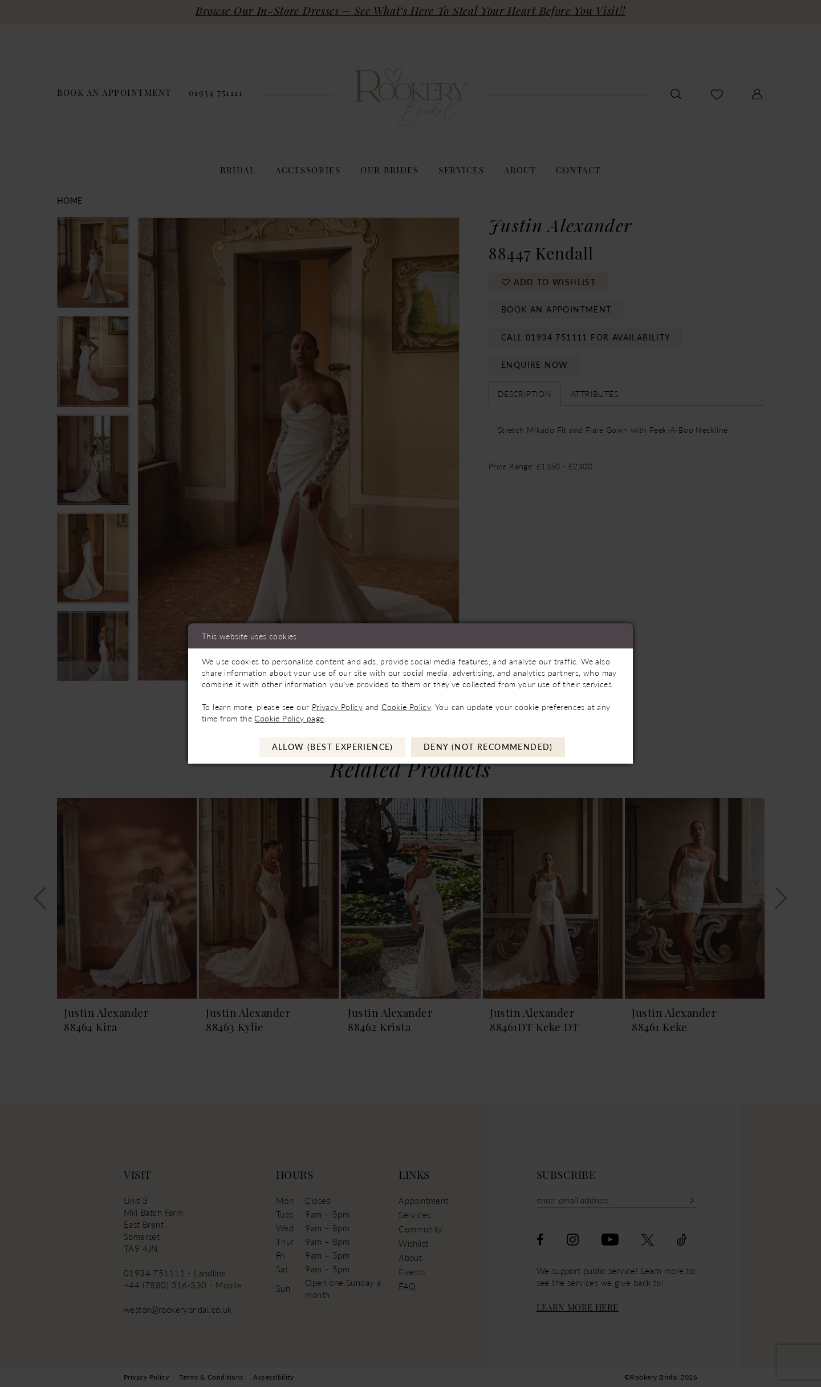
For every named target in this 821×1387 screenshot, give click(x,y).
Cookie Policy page (289, 718)
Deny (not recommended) (488, 747)
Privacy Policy (337, 706)
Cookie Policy (406, 706)
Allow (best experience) (332, 747)
